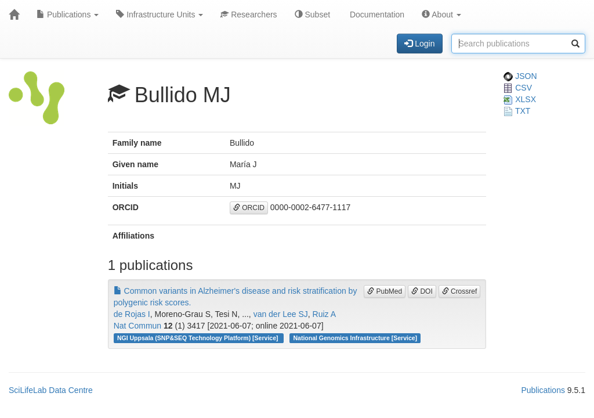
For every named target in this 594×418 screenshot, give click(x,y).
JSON (520, 76)
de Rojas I (132, 314)
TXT (517, 111)
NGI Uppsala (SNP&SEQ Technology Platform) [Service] (198, 337)
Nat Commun (137, 325)
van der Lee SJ (280, 314)
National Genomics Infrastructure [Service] (356, 337)
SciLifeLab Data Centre (51, 390)
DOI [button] (422, 291)
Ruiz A (324, 314)
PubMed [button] (384, 291)
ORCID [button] (249, 208)
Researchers (248, 14)
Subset (312, 14)
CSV (518, 87)
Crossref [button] (459, 291)
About (441, 14)
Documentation (375, 14)
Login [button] (419, 43)
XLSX (520, 99)
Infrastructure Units (159, 14)
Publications (68, 14)
